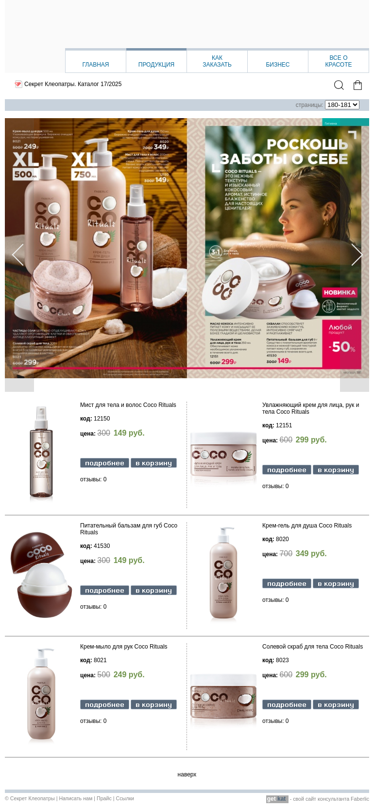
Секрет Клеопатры (32, 798)
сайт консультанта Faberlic (337, 799)
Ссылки (125, 798)
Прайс (104, 798)
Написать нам (75, 798)
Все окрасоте (338, 61)
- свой (286, 799)
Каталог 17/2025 (99, 84)
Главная (95, 64)
